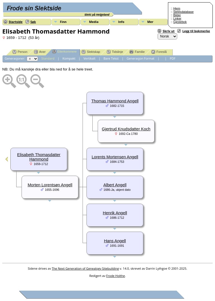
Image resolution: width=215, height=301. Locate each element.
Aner (40, 52)
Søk (33, 22)
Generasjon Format (141, 58)
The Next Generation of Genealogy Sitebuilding (85, 268)
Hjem (176, 8)
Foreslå (159, 52)
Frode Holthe (115, 276)
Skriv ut (168, 31)
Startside (16, 22)
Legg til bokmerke (196, 31)
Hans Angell (115, 241)
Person (20, 52)
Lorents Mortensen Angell (115, 157)
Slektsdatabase (183, 11)
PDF (172, 58)
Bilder (177, 15)
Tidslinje (115, 52)
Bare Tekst (111, 58)
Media (94, 22)
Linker (177, 18)
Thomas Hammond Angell (115, 101)
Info (121, 22)
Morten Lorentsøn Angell (50, 185)
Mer (150, 22)
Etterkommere (64, 52)
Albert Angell (114, 185)
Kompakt (68, 58)
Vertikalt (89, 58)
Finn (63, 22)
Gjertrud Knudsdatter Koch (126, 129)
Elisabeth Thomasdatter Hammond (38, 156)
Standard (48, 58)
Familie (137, 52)
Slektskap (91, 52)
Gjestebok (180, 21)
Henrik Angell (115, 213)
